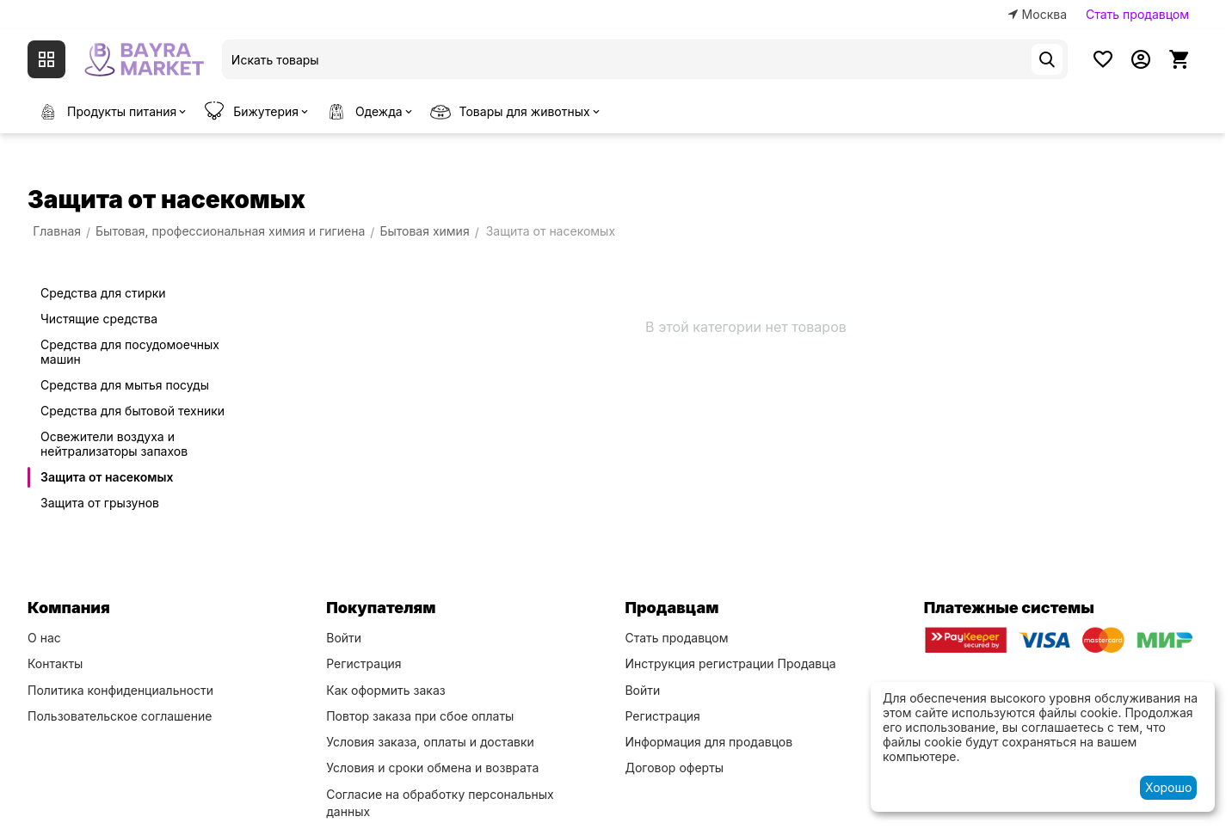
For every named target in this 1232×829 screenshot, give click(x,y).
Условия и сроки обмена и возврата (432, 767)
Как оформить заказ (385, 690)
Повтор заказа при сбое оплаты (420, 716)
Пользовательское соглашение (120, 716)
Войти (343, 637)
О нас (44, 637)
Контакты (55, 663)
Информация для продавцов (708, 741)
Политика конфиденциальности (120, 690)
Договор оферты (674, 767)
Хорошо (1168, 787)
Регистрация (363, 663)
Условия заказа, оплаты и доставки (430, 741)
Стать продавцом (1137, 14)
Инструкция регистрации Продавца (730, 663)
